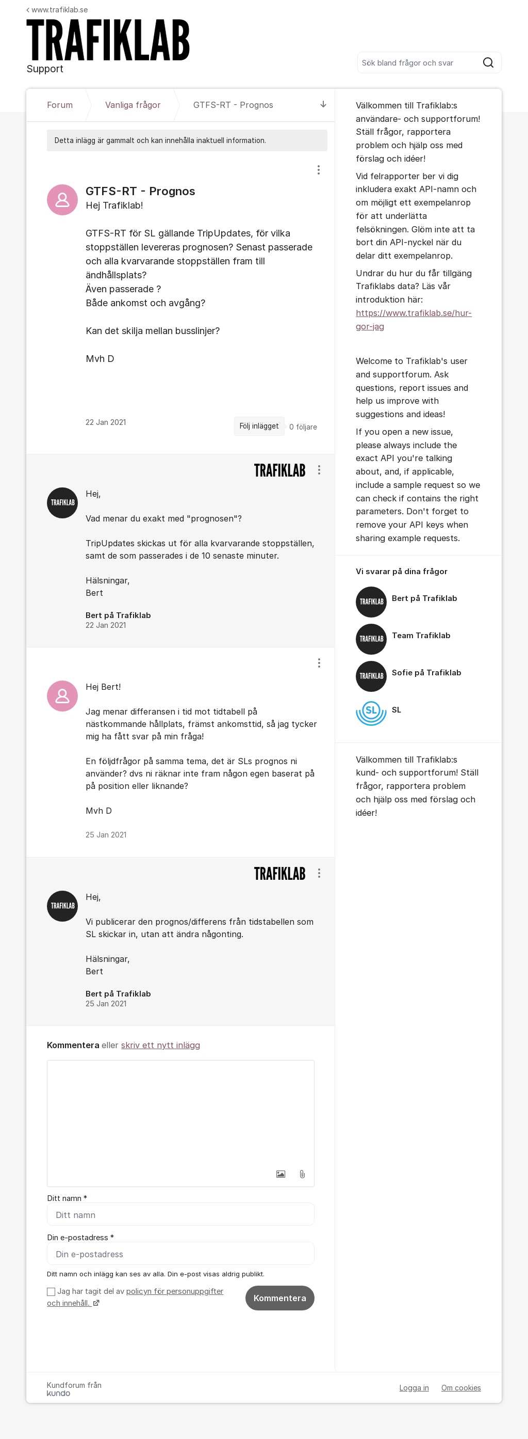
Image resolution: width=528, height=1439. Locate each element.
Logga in (414, 1387)
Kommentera (280, 1298)
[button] (280, 1174)
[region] (180, 302)
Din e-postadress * (80, 1237)
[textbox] (180, 1112)
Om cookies (461, 1387)
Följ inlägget (259, 426)
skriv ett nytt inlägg (160, 1045)
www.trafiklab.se (57, 9)
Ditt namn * (67, 1198)
